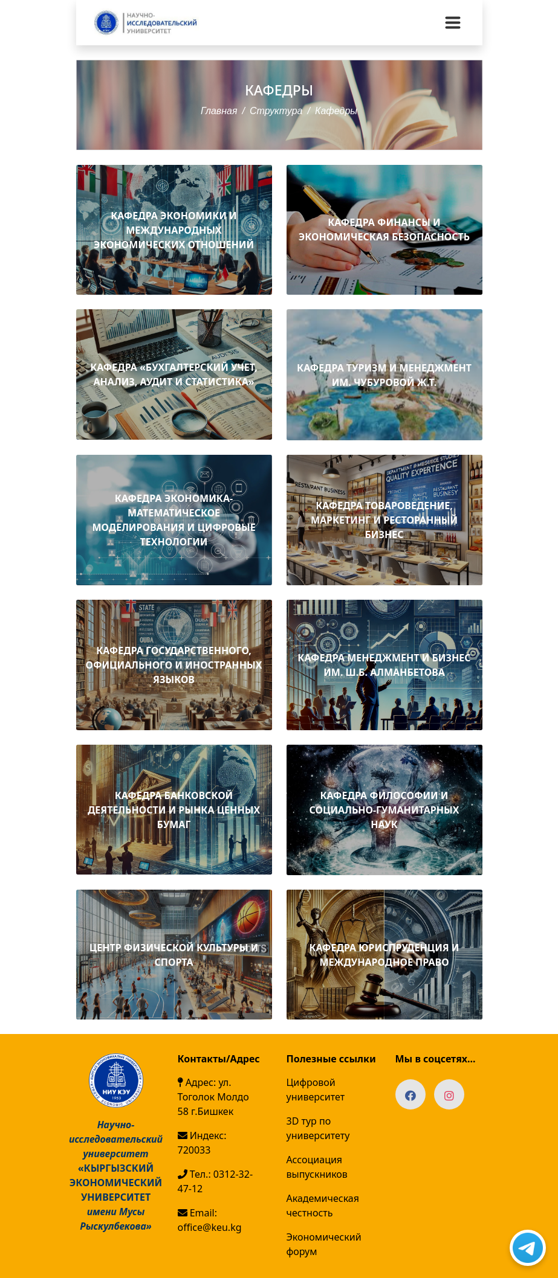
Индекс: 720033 (202, 1143)
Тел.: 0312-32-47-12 (215, 1181)
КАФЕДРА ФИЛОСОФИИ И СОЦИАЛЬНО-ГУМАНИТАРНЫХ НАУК (384, 810)
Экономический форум (324, 1244)
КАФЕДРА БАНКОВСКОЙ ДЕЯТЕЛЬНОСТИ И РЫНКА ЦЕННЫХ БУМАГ (174, 810)
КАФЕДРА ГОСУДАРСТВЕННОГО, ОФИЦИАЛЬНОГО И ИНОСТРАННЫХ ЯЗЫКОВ (174, 665)
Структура (276, 111)
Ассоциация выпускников (317, 1167)
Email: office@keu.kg (210, 1220)
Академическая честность (323, 1205)
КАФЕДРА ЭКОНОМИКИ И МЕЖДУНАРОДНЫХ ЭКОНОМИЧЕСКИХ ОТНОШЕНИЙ (174, 230)
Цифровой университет (316, 1089)
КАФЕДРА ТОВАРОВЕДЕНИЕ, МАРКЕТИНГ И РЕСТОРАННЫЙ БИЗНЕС (384, 520)
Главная (219, 111)
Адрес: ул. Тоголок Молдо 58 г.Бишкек (213, 1097)
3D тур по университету (318, 1128)
